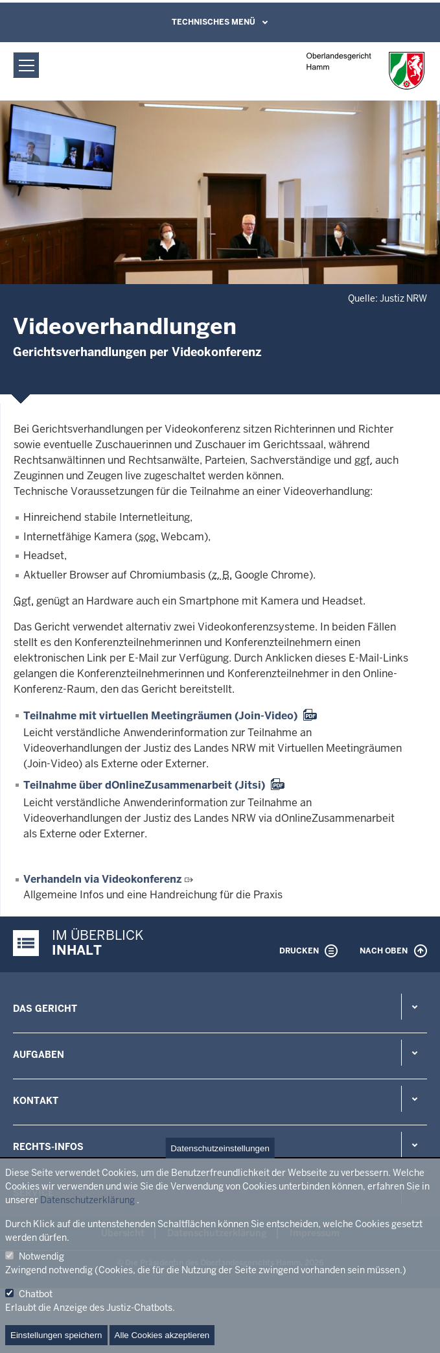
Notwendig (41, 1256)
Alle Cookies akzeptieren (162, 1335)
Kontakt (35, 1101)
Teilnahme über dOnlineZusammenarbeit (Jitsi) (144, 785)
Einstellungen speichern (56, 1335)
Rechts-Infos (48, 1147)
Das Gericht (45, 1008)
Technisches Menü (213, 22)
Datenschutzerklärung (87, 1200)
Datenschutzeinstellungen (220, 1148)
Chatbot (35, 1294)
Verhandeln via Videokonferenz (102, 879)
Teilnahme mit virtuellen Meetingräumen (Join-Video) (160, 716)
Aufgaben (38, 1054)
